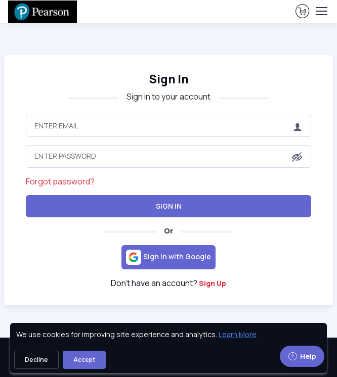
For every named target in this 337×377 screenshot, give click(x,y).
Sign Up (212, 283)
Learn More (238, 334)
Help (302, 356)
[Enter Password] (169, 156)
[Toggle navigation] (321, 11)
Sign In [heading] (169, 79)
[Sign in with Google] (168, 257)
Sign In (169, 206)
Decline (36, 359)
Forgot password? (60, 181)
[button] (297, 157)
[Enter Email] (169, 126)
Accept (84, 359)
